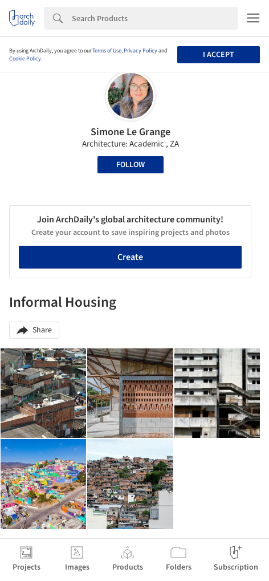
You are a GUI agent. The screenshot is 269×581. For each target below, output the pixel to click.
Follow (130, 164)
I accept (218, 54)
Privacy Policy (140, 51)
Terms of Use (106, 51)
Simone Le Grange (130, 132)
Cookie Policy (25, 59)
